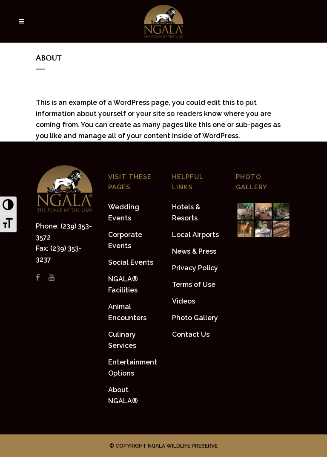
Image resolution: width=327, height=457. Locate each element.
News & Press (194, 251)
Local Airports (195, 235)
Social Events (130, 262)
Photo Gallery (195, 318)
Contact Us (190, 334)
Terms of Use (193, 285)
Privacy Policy (195, 268)
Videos (183, 301)
